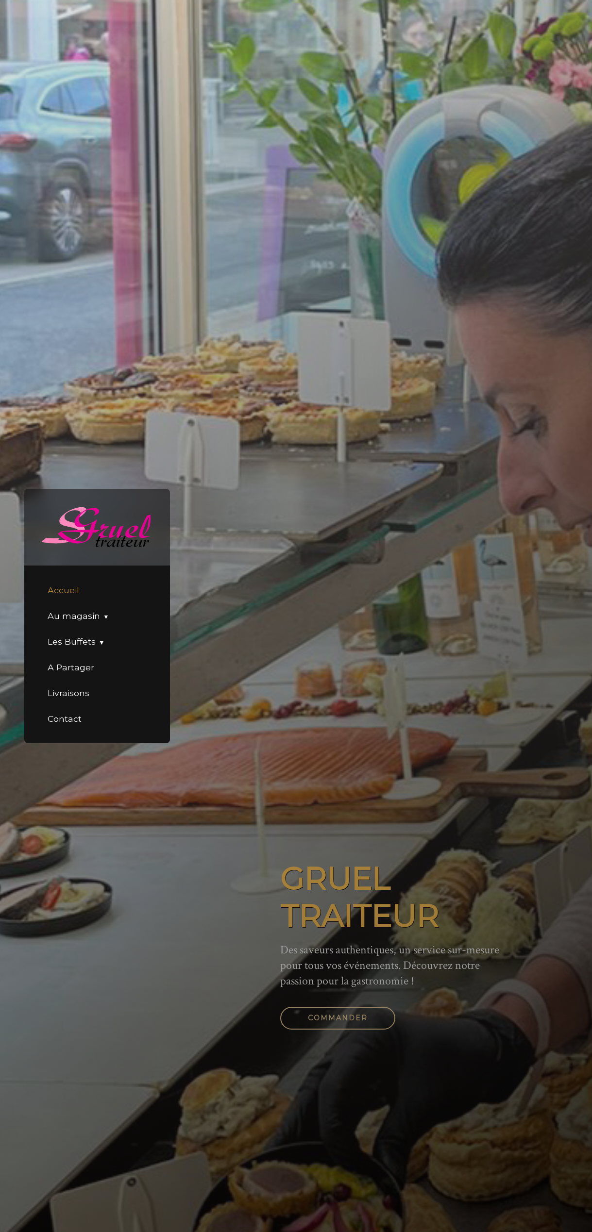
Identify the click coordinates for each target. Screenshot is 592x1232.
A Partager (71, 667)
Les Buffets (72, 641)
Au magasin (74, 616)
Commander (338, 1018)
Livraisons (68, 693)
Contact (65, 719)
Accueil (63, 590)
